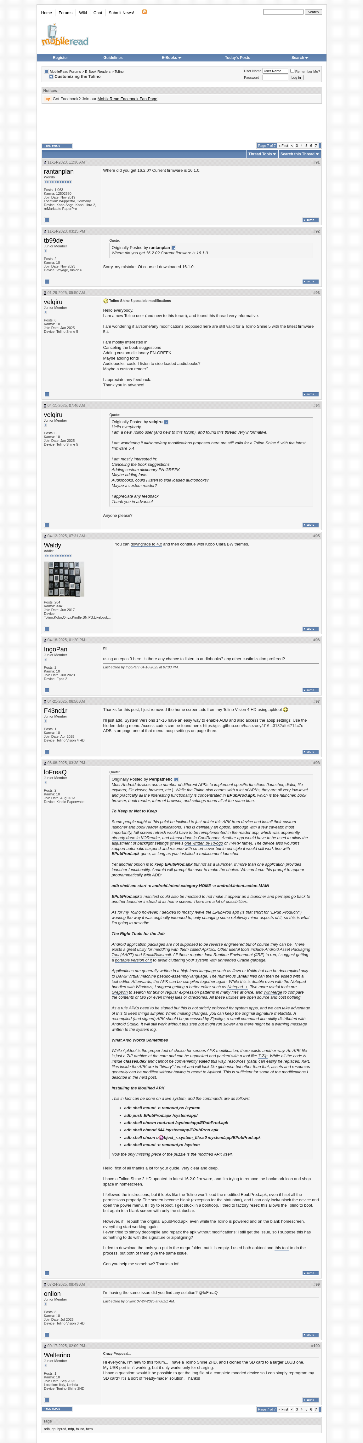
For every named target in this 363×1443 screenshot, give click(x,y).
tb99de (53, 240)
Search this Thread (298, 154)
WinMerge (273, 992)
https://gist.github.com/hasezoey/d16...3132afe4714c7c (253, 725)
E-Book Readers (98, 71)
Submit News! (121, 12)
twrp (89, 1429)
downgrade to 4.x (146, 544)
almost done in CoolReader (194, 837)
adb (47, 1429)
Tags (47, 1421)
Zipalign (217, 1018)
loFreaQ (55, 772)
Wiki (83, 12)
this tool (282, 1247)
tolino (80, 1429)
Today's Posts (237, 57)
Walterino (57, 1355)
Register (60, 57)
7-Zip (263, 1055)
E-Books (172, 57)
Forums (65, 12)
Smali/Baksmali (157, 954)
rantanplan (59, 171)
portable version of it (133, 960)
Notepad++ (237, 986)
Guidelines (112, 57)
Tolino (119, 71)
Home (46, 12)
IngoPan (56, 649)
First (283, 145)
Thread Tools (260, 154)
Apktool (208, 949)
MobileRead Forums (65, 71)
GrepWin (120, 992)
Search (300, 57)
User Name (253, 71)
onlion (52, 1293)
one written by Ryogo (203, 843)
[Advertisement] (181, 123)
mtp (71, 1429)
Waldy (52, 545)
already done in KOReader (136, 837)
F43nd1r (56, 710)
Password (251, 77)
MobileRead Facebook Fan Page (127, 98)
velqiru (53, 301)
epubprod (59, 1429)
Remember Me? (305, 71)
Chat (98, 12)
